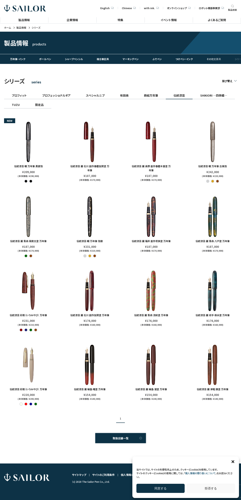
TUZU (16, 105)
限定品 (39, 105)
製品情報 (24, 20)
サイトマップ (79, 475)
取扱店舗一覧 (121, 438)
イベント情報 (169, 20)
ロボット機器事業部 (211, 8)
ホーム (7, 27)
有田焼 (124, 95)
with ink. (151, 8)
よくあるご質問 (217, 20)
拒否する (211, 488)
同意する (160, 488)
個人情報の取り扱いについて (200, 473)
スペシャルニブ (95, 95)
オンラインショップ (179, 8)
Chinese (129, 8)
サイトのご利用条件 (103, 475)
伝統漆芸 (179, 95)
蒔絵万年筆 (151, 95)
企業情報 (72, 20)
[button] (233, 462)
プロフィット (19, 95)
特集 (120, 20)
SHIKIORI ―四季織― (213, 95)
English (107, 8)
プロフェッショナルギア (56, 95)
